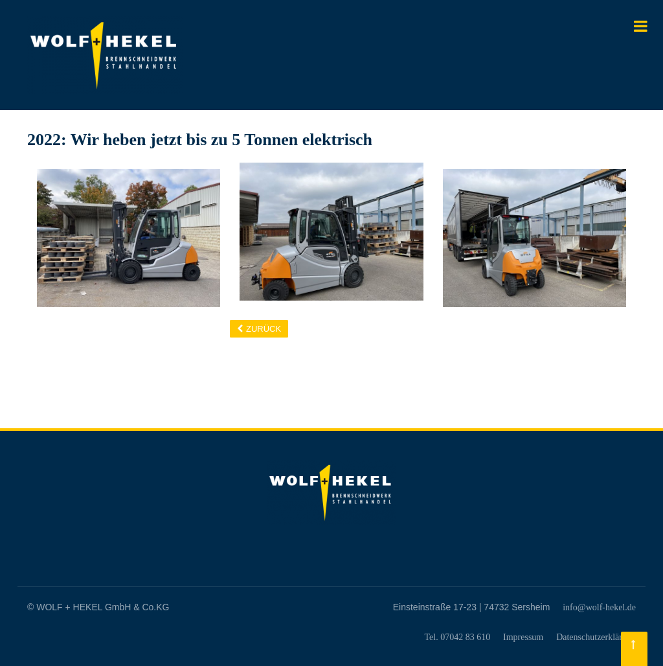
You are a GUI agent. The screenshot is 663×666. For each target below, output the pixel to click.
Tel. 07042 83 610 (457, 637)
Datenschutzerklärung (596, 637)
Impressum (523, 637)
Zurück (263, 329)
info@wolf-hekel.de (599, 607)
